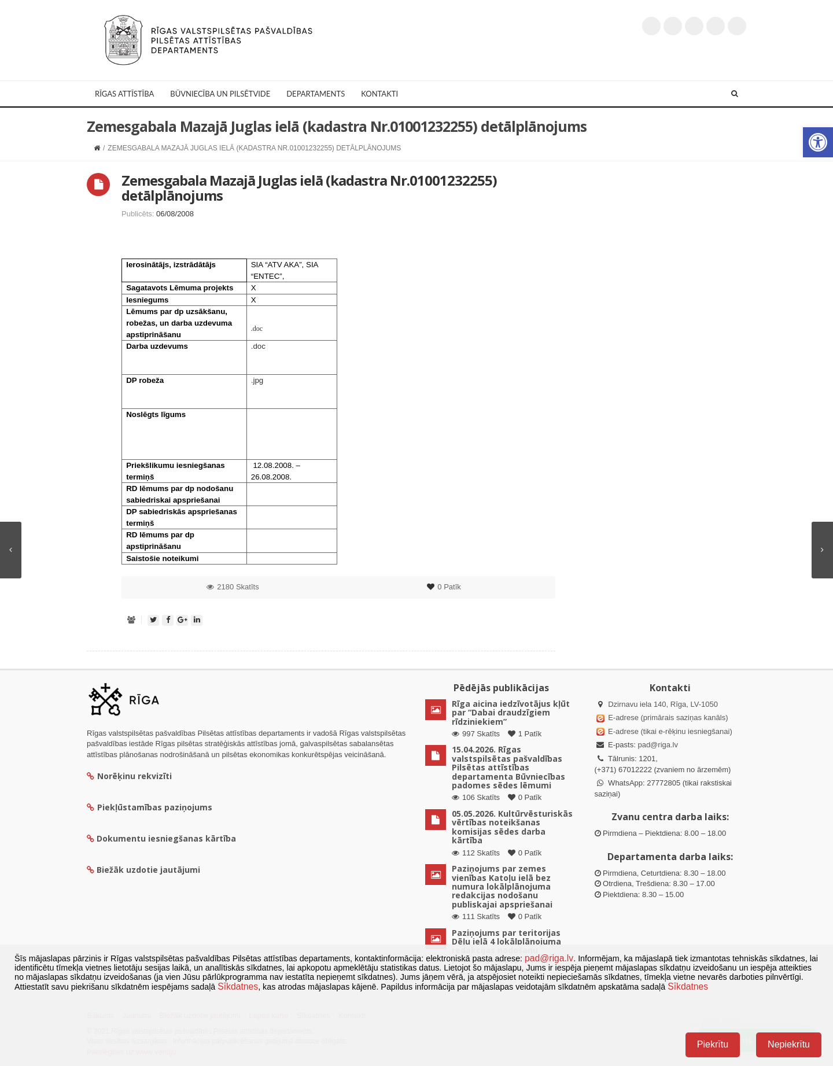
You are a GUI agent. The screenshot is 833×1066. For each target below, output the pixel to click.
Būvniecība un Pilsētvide (220, 93)
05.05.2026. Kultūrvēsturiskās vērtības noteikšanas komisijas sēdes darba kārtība (512, 827)
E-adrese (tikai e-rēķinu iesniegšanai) (669, 731)
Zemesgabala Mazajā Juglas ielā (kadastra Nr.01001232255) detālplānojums (309, 188)
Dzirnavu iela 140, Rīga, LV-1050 (663, 704)
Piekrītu (712, 1044)
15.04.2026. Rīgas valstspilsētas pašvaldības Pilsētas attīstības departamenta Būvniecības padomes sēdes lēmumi (508, 767)
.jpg (257, 380)
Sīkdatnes (238, 986)
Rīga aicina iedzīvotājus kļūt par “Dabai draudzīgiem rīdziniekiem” (511, 712)
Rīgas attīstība (124, 93)
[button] (818, 142)
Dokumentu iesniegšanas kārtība (166, 838)
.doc (257, 328)
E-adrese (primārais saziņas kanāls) (668, 717)
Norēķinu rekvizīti (129, 775)
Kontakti (379, 93)
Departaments (315, 93)
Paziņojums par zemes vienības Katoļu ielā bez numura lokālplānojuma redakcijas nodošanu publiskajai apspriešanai (502, 886)
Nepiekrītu (789, 1044)
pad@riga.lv (657, 744)
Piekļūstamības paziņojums (149, 807)
